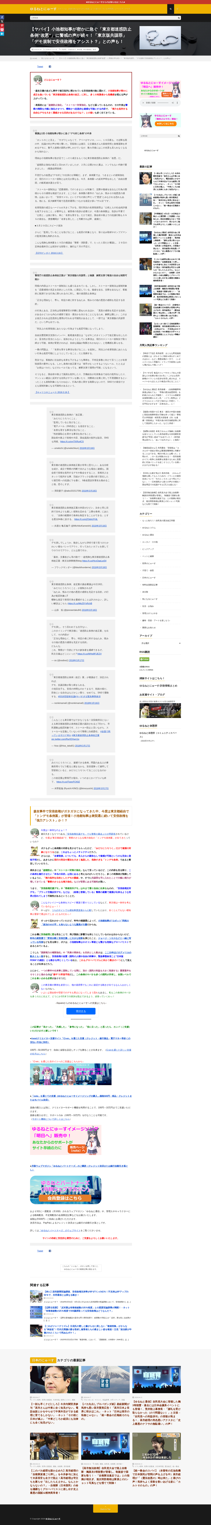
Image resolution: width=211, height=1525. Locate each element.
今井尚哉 (56, 1400)
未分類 (145, 592)
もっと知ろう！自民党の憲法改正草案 (158, 520)
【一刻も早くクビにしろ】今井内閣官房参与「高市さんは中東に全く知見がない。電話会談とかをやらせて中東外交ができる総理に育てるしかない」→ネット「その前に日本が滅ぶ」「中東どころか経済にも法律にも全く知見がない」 (166, 181)
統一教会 (176, 1466)
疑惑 (94, 49)
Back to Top (106, 1509)
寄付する (81, 1011)
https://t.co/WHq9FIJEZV (90, 654)
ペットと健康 (148, 556)
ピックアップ (148, 549)
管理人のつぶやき (150, 613)
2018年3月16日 (91, 703)
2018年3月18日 (87, 448)
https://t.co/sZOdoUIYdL (86, 519)
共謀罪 (63, 49)
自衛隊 (59, 1466)
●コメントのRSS (146, 670)
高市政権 (67, 1466)
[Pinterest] (2, 25)
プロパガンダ (88, 1400)
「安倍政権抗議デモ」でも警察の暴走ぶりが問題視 (90, 834)
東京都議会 (87, 49)
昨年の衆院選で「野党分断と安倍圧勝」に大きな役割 (56, 938)
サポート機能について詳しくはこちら (51, 1119)
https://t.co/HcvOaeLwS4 (94, 561)
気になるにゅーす (150, 599)
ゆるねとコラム (149, 528)
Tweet (40, 66)
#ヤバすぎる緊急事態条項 (88, 696)
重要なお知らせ (149, 627)
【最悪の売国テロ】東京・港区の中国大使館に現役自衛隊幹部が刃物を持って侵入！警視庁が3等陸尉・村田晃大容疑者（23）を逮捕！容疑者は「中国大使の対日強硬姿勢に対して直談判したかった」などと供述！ (161, 417)
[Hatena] (2, 34)
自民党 (106, 1464)
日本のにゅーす (51, 49)
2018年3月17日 (76, 660)
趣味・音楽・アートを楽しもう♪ (156, 620)
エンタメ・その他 (150, 542)
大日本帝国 (159, 1466)
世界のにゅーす (149, 563)
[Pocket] (2, 30)
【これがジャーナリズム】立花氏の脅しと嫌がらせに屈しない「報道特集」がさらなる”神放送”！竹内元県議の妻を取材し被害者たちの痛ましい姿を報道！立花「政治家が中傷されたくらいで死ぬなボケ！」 (88, 1329)
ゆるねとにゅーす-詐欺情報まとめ (158, 685)
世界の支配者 (47, 1400)
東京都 (79, 49)
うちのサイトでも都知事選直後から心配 (71, 910)
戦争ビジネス (66, 1400)
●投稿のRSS (145, 667)
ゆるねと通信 (148, 535)
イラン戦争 (36, 1400)
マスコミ (98, 1400)
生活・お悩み (148, 606)
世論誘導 (105, 1400)
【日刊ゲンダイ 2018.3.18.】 (49, 253)
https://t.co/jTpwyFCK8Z (68, 782)
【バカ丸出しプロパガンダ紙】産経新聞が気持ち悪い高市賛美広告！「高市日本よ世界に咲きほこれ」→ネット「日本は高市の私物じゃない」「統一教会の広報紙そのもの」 (105, 1411)
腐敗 (73, 1400)
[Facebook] (2, 17)
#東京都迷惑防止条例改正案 (85, 735)
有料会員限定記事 (150, 585)
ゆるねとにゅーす (151, 150)
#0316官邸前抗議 (66, 696)
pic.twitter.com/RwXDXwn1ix (65, 739)
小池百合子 (72, 49)
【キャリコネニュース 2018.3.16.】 (52, 392)
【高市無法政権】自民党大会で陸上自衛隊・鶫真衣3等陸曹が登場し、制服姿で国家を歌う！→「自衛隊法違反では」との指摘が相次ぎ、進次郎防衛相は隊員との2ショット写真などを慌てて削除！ (161, 498)
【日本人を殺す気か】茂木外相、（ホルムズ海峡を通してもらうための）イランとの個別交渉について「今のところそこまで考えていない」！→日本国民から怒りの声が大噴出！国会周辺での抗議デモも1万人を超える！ (161, 479)
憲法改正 (168, 1466)
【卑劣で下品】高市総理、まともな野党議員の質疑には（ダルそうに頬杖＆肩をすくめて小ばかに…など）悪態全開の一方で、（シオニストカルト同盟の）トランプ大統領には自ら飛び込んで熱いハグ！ (161, 359)
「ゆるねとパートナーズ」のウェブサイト (60, 1230)
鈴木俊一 (120, 1464)
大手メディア (115, 1400)
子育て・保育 (148, 570)
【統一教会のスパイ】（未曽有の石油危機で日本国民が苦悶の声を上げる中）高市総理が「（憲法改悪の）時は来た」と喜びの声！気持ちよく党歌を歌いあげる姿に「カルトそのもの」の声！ (156, 1478)
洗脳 (123, 1400)
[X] (2, 21)
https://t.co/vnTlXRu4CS (72, 441)
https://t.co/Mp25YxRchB (80, 603)
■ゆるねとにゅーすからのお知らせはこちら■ (105, 2)
